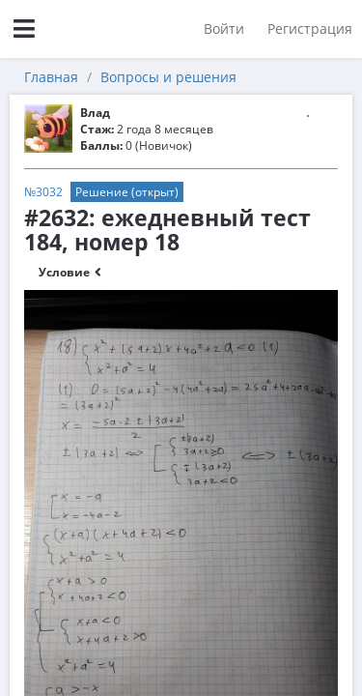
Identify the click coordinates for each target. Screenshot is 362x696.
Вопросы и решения (168, 77)
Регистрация (309, 28)
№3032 (43, 192)
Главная (51, 77)
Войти (224, 28)
